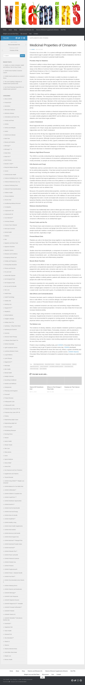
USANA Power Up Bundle (11, 554)
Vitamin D (7, 641)
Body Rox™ (8, 156)
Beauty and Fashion (10, 142)
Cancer (6, 171)
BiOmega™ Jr (8, 149)
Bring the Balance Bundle (11, 167)
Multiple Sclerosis (9, 376)
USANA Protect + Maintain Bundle (13, 573)
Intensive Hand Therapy (11, 336)
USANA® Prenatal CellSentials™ (13, 607)
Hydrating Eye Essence (11, 329)
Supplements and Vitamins (39, 38)
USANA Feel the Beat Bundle (12, 508)
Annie (33, 49)
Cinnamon (58, 364)
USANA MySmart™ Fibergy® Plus (13, 540)
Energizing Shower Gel (10, 257)
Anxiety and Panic (9, 120)
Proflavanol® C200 (9, 405)
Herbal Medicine (9, 315)
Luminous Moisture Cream (11, 351)
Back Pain (7, 138)
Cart (30, 33)
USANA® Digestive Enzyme (12, 600)
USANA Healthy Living (10, 522)
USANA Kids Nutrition (10, 529)
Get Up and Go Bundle (10, 286)
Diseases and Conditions (11, 253)
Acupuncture (8, 102)
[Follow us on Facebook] (17, 38)
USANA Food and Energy (11, 511)
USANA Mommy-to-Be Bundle (12, 533)
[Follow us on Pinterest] (24, 38)
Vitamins (7, 645)
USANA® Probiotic (9, 610)
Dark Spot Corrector (10, 228)
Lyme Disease (8, 358)
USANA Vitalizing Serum (11, 585)
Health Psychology (9, 297)
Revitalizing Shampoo (10, 430)
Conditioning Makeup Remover (13, 203)
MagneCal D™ (8, 362)
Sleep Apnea (8, 452)
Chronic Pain (8, 199)
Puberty (7, 416)
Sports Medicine (9, 459)
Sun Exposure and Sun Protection (13, 470)
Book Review (8, 160)
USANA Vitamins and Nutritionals (13, 589)
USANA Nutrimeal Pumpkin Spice (13, 544)
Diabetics (74, 364)
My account (24, 33)
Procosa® (7, 394)
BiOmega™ (8, 145)
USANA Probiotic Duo (10, 562)
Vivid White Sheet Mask (11, 652)
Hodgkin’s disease (9, 318)
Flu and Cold (8, 271)
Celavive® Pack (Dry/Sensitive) (13, 189)
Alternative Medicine (10, 109)
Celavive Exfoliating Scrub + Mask (13, 178)
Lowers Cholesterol (44, 366)
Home (4, 29)
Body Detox (8, 153)
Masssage (7, 365)
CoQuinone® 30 (9, 214)
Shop (15, 29)
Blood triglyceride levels (39, 364)
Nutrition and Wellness (10, 383)
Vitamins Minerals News (11, 648)
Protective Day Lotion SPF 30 (12, 412)
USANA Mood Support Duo (12, 536)
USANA (60, 345)
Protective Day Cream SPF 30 (12, 408)
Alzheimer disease (9, 113)
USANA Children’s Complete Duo (13, 493)
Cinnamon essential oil (66, 364)
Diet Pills (63, 29)
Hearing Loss (8, 304)
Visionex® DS (8, 634)
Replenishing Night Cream (11, 419)
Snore (6, 455)
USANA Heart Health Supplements (14, 526)
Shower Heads (8, 444)
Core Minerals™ (9, 217)
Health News (8, 293)
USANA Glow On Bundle (11, 515)
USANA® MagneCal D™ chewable (14, 603)
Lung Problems (8, 354)
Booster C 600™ (9, 163)
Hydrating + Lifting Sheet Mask (13, 326)
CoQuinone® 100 (9, 210)
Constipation (8, 207)
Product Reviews (9, 398)
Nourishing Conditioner (10, 380)
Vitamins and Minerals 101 (26, 29)
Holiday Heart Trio (9, 322)
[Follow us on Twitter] (19, 38)
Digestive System (9, 250)
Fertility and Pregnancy (10, 261)
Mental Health (8, 372)
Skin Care (7, 448)
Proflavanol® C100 (9, 401)
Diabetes (7, 235)
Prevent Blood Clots (69, 366)
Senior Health (8, 441)
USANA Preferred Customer (12, 558)
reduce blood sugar (34, 368)
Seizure (7, 437)
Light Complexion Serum (11, 347)
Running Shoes (9, 434)
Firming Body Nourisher (11, 264)
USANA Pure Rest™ (10, 576)
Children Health (9, 192)
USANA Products (9, 565)
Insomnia (7, 333)
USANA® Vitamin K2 (10, 614)
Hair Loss (7, 290)
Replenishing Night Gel (10, 423)
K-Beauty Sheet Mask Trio (11, 340)
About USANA (8, 99)
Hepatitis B (7, 311)
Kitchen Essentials (9, 344)
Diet (6, 239)
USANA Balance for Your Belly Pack (14, 486)
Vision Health (8, 630)
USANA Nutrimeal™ (10, 547)
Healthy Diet (8, 300)
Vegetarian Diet (9, 627)
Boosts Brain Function (49, 364)
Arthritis (7, 124)
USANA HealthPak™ (10, 518)
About (10, 29)
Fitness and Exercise (10, 268)
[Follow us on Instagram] (21, 38)
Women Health (8, 659)
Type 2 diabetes (43, 368)
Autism (6, 131)
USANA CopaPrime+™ (11, 497)
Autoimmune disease (10, 135)
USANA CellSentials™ (10, 490)
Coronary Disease (9, 221)
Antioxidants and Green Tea (12, 117)
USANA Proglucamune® (11, 569)
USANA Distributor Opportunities (13, 500)
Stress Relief (8, 463)
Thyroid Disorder (9, 477)
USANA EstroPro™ (10, 504)
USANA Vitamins (73, 352)
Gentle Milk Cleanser (10, 275)
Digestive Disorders (10, 246)
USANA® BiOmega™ (10, 592)
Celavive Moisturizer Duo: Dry (12, 181)
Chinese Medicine (9, 196)
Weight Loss (8, 656)
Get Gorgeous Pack (10, 282)
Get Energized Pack (10, 279)
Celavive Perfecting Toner (11, 185)
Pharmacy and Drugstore (11, 390)
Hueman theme (22, 681)
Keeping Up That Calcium (72, 387)
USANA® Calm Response (11, 596)
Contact (36, 33)
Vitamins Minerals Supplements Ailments (47, 29)
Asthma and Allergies (10, 127)
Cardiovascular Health (10, 174)
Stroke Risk (8, 466)
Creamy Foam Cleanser (11, 225)
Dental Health (8, 232)
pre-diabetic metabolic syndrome (56, 366)
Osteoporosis (8, 387)
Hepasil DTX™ (8, 308)
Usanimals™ (8, 623)
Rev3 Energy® (8, 426)
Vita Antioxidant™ (9, 638)
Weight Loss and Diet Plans (10, 33)
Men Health (8, 369)
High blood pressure (34, 366)
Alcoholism (7, 106)
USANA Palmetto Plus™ (11, 551)
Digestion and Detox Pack (11, 243)
